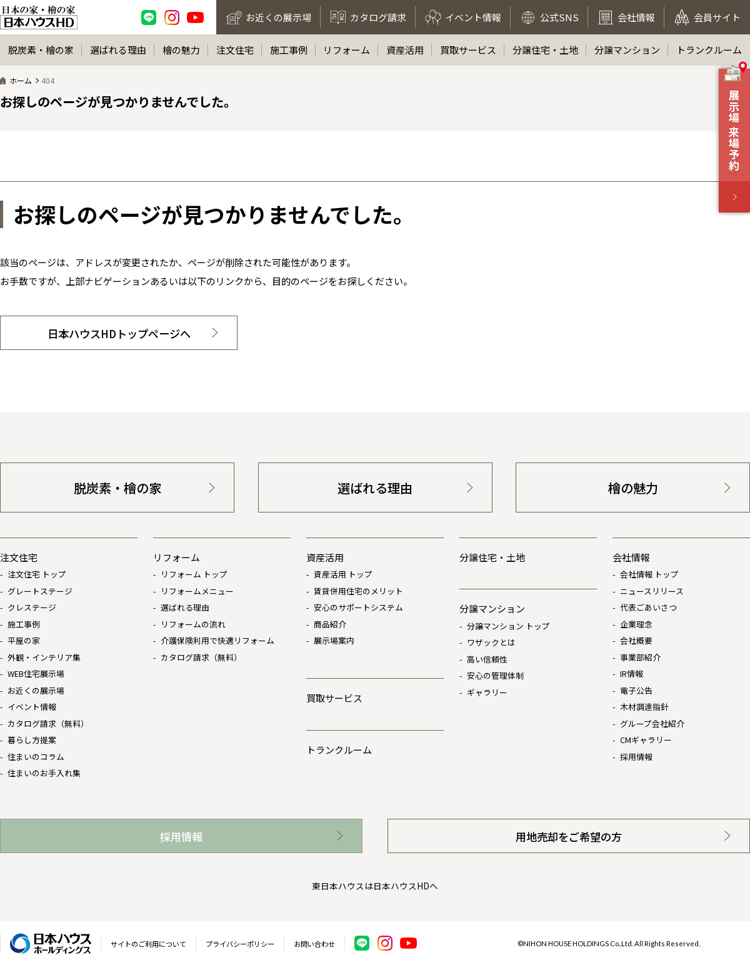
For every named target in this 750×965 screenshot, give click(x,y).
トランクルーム (709, 49)
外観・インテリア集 (44, 657)
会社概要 (636, 640)
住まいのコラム (36, 756)
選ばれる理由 (118, 49)
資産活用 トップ (343, 574)
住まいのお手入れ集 (44, 773)
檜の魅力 (181, 49)
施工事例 (289, 49)
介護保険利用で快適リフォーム (217, 640)
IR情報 (631, 673)
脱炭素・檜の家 (41, 49)
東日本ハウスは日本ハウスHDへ (375, 885)
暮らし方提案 (32, 740)
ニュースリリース (652, 591)
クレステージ (32, 607)
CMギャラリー (646, 740)
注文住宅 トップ (37, 574)
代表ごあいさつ (648, 607)
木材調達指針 (644, 706)
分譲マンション (627, 49)
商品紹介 (330, 624)
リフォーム (346, 49)
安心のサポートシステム (358, 607)
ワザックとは (491, 642)
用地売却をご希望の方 (569, 836)
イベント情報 (32, 706)
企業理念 (636, 624)
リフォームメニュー (197, 591)
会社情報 (631, 557)
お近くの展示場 (36, 690)
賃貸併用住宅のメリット (358, 591)
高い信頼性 (487, 659)
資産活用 (405, 49)
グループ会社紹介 (652, 723)
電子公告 (636, 690)
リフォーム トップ (194, 574)
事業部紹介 (640, 657)
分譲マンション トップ (508, 626)
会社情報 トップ (649, 574)
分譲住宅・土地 (545, 49)
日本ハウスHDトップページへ (119, 333)
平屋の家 (24, 640)
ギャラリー (487, 692)
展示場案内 (334, 640)
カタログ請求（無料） (48, 723)
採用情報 (636, 756)
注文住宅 (235, 49)
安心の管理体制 (495, 675)
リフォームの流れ (193, 624)
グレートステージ (40, 591)
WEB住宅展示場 (36, 673)
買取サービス (468, 49)
